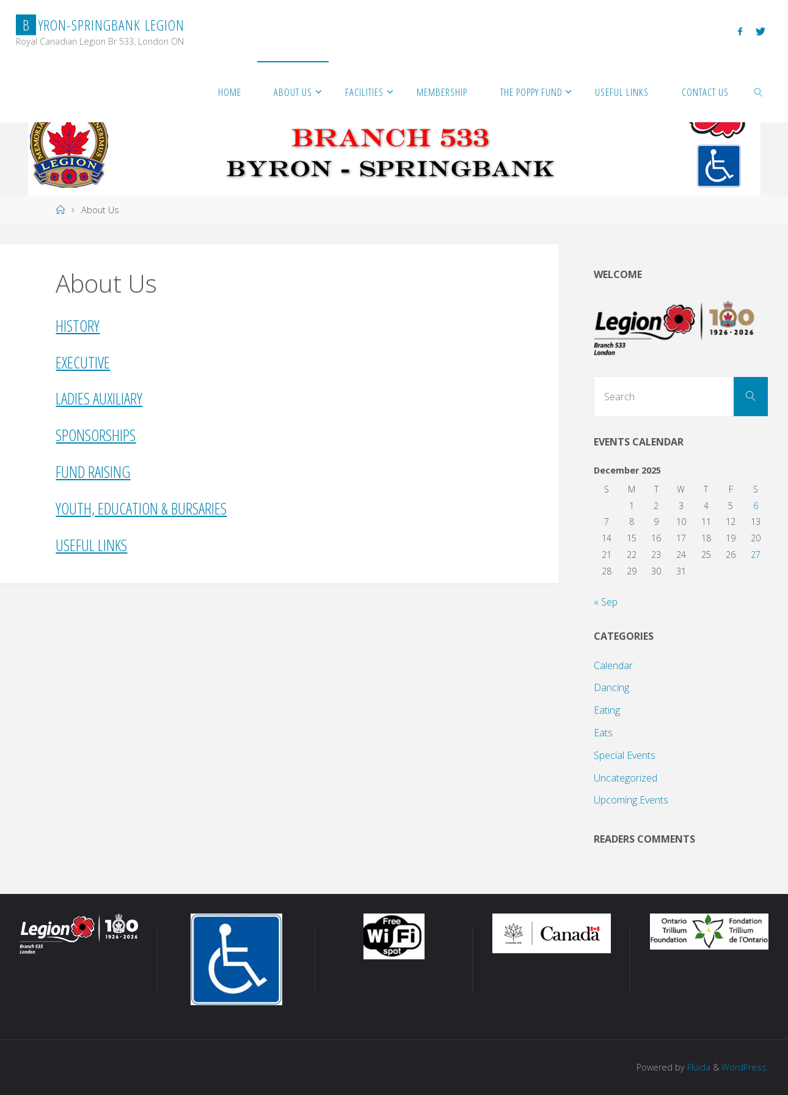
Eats (603, 732)
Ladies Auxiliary (99, 398)
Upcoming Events (631, 800)
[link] (758, 91)
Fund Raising (93, 472)
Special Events (624, 755)
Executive (83, 362)
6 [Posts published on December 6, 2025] (755, 505)
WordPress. (744, 1067)
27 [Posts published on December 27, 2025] (756, 554)
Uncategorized (625, 778)
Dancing (611, 687)
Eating (607, 710)
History (78, 326)
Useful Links (91, 545)
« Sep (606, 602)
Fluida (697, 1067)
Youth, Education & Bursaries (141, 508)
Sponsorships (96, 435)
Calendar (613, 665)
